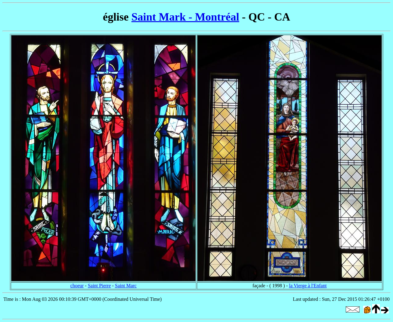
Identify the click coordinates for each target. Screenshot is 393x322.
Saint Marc (126, 285)
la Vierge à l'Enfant (308, 285)
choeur (77, 285)
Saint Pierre (99, 285)
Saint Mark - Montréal (185, 17)
